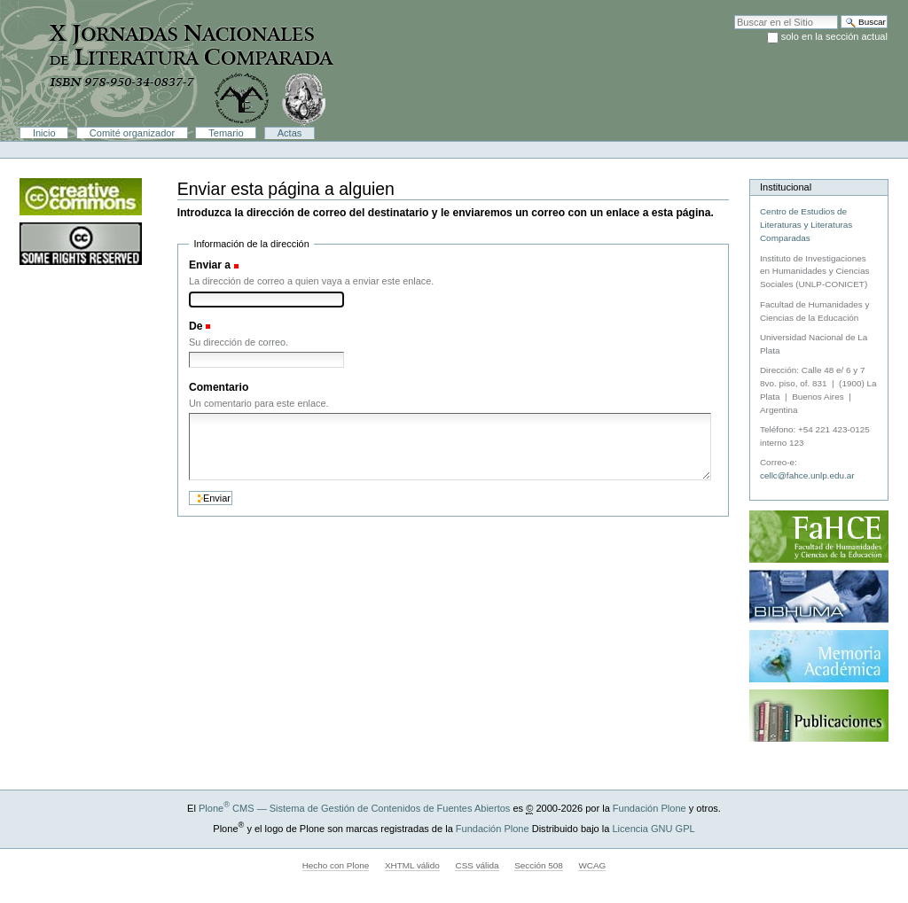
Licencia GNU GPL (653, 828)
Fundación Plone (649, 808)
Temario (225, 133)
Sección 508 (538, 865)
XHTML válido (412, 865)
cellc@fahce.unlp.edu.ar (807, 475)
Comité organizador (132, 133)
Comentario (218, 387)
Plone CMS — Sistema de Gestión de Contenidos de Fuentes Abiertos (354, 808)
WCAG (592, 865)
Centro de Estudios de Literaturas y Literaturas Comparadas (806, 224)
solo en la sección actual (834, 36)
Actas (290, 133)
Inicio (44, 133)
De (196, 326)
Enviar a (210, 265)
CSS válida (476, 865)
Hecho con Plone (336, 865)
